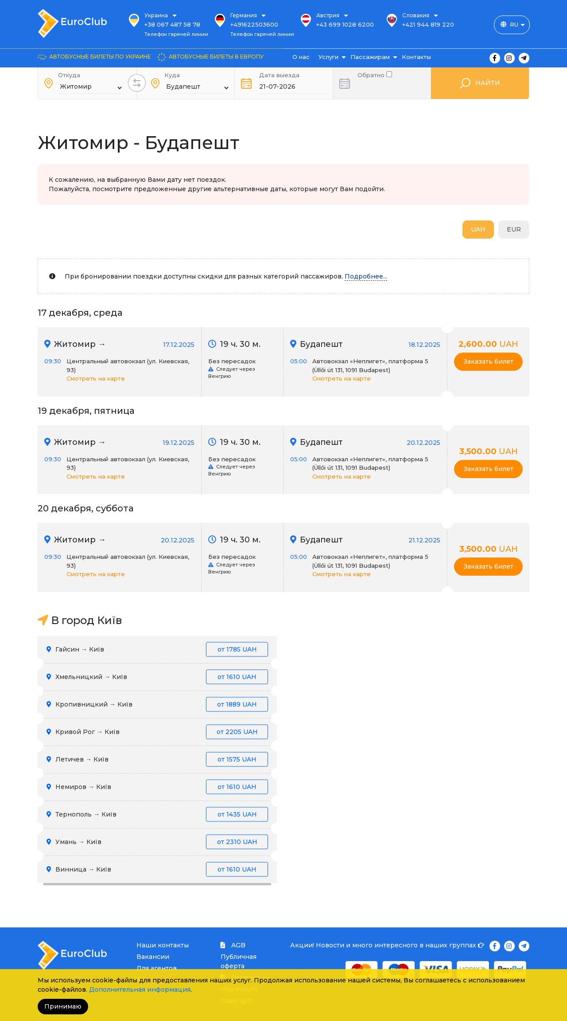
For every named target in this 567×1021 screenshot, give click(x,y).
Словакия (415, 15)
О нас (301, 56)
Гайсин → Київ (157, 649)
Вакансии (152, 957)
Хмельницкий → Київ (157, 677)
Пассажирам (370, 56)
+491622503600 (254, 24)
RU (514, 24)
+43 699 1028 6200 (345, 24)
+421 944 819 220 (428, 24)
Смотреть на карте (95, 378)
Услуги (328, 56)
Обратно (374, 74)
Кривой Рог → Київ (157, 732)
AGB (233, 945)
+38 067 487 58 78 (172, 24)
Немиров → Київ (157, 787)
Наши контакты (162, 945)
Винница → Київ (157, 869)
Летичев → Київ (157, 759)
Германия (243, 15)
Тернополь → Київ (157, 814)
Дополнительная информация (139, 990)
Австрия (327, 15)
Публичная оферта (238, 961)
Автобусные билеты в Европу (216, 56)
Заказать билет (488, 361)
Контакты (416, 56)
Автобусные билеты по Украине (100, 56)
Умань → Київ (157, 842)
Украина (156, 15)
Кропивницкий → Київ (157, 704)
